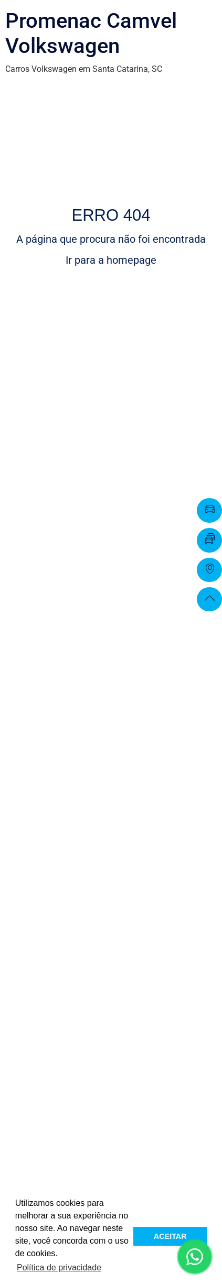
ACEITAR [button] (170, 1236)
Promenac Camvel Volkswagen (91, 33)
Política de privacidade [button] (59, 1267)
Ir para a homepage (111, 260)
